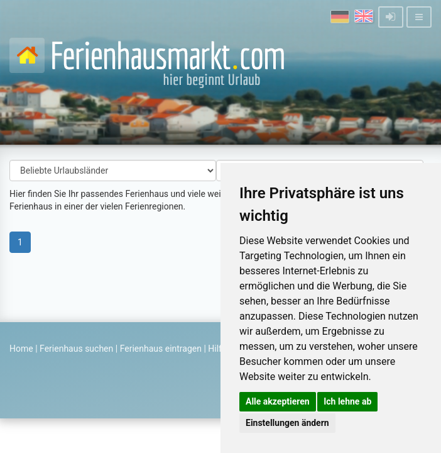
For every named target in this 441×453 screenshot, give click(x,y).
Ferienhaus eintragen (161, 349)
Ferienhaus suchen (76, 349)
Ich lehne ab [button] (347, 401)
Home (21, 349)
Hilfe (217, 349)
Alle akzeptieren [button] (278, 401)
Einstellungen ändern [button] (287, 423)
